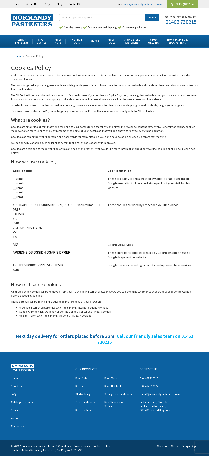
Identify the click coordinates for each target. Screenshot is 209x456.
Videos (15, 418)
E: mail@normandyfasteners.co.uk (160, 394)
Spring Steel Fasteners (118, 394)
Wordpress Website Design (173, 446)
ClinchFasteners (21, 41)
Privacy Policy (82, 446)
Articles (15, 410)
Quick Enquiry (182, 4)
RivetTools (111, 41)
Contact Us (75, 4)
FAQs (47, 4)
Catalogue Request (22, 402)
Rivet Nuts (81, 378)
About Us (31, 4)
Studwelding (82, 394)
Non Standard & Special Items (177, 41)
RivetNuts (58, 41)
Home (16, 4)
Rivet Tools (111, 378)
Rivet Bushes (83, 410)
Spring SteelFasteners (131, 41)
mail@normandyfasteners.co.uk (143, 4)
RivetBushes (41, 41)
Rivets (95, 41)
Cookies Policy (101, 446)
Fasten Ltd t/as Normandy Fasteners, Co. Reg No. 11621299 (47, 450)
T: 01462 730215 (149, 378)
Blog (59, 4)
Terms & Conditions (59, 446)
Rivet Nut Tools (113, 386)
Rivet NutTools (76, 41)
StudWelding (153, 41)
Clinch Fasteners (85, 402)
